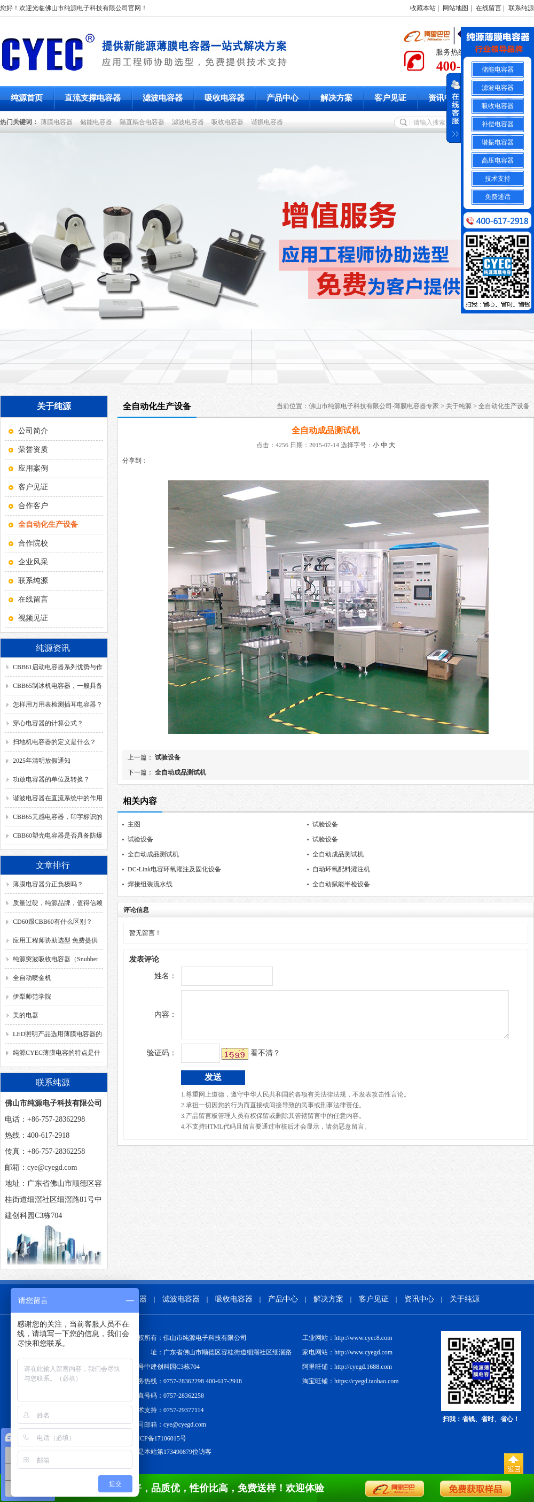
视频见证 (33, 618)
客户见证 (390, 98)
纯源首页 (27, 98)
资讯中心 (444, 98)
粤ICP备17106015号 (158, 1438)
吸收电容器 (225, 98)
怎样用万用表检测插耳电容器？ (58, 704)
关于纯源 (459, 406)
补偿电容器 (498, 124)
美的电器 (25, 1015)
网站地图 (455, 8)
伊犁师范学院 (32, 996)
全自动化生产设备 (504, 406)
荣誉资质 (33, 450)
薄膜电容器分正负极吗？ (48, 884)
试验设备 (166, 757)
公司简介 (33, 431)
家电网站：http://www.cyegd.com (347, 1352)
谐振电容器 (268, 122)
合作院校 (33, 543)
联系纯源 (521, 8)
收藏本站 (423, 8)
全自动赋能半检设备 (341, 884)
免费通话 (498, 197)
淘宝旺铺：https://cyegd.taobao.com (350, 1381)
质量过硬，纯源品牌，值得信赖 (58, 903)
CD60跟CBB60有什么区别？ (52, 921)
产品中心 (282, 98)
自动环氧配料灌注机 (341, 869)
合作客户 (33, 506)
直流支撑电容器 (93, 98)
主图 (134, 824)
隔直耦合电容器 (144, 122)
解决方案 (336, 98)
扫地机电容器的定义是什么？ (54, 742)
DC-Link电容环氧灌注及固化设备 (174, 869)
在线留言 (488, 8)
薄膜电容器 (58, 122)
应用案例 (33, 468)
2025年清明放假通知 (41, 760)
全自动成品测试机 (179, 772)
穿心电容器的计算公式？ (48, 723)
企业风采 (33, 562)
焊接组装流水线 (150, 884)
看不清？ (243, 1061)
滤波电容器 (163, 98)
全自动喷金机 (32, 978)
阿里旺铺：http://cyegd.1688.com (347, 1366)
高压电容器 (498, 160)
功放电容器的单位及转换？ (51, 779)
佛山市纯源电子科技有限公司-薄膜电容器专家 (374, 406)
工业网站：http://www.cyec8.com (347, 1338)
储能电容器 (97, 122)
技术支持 (498, 178)
